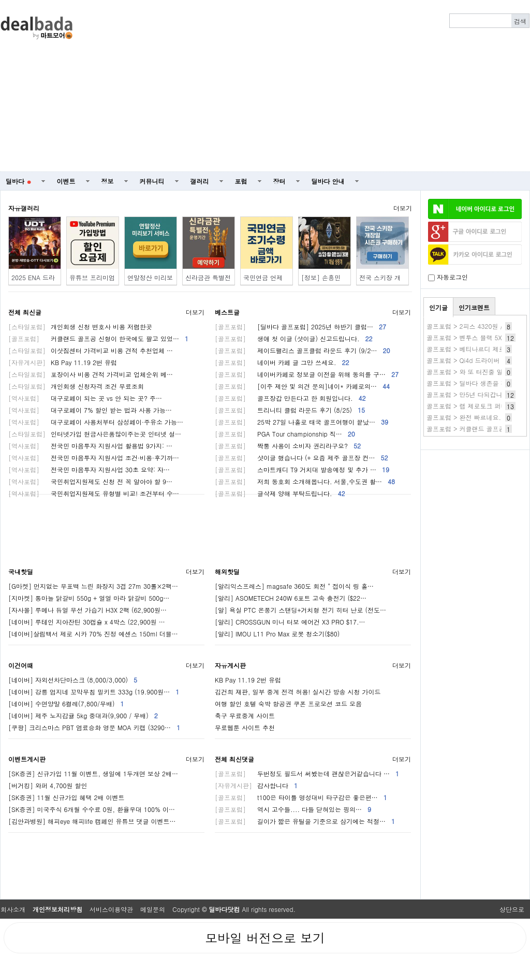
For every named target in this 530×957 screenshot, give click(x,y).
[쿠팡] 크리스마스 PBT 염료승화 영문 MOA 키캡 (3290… (94, 727)
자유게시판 (230, 665)
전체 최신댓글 (234, 759)
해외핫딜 (227, 571)
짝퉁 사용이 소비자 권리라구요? (288, 445)
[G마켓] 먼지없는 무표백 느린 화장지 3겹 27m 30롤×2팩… (93, 586)
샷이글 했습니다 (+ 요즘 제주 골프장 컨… (301, 457)
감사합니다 (256, 785)
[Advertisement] (311, 85)
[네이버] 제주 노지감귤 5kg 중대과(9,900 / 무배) (83, 715)
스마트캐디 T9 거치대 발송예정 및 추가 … (302, 469)
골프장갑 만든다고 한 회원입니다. (290, 398)
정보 (107, 181)
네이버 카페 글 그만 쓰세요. (282, 362)
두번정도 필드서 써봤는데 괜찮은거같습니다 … (307, 773)
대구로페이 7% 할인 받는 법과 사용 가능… (90, 409)
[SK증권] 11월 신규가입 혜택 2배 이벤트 (66, 797)
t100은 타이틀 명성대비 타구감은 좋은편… (301, 797)
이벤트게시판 (27, 759)
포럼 (241, 181)
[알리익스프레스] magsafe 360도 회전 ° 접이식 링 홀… (294, 586)
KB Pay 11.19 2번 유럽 (62, 362)
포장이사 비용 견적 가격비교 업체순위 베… (90, 374)
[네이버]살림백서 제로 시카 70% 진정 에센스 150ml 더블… (93, 633)
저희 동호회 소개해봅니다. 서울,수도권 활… (305, 481)
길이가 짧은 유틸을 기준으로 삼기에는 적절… (305, 821)
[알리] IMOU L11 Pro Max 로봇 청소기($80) (277, 633)
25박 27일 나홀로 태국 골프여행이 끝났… (301, 421)
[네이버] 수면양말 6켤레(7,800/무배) (66, 703)
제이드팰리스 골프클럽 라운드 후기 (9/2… (302, 350)
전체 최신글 (24, 312)
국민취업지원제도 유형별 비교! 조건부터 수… (93, 493)
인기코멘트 (474, 307)
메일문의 (152, 909)
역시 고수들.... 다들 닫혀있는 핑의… (293, 809)
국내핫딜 (20, 571)
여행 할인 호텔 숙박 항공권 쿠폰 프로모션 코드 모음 (288, 703)
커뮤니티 (152, 181)
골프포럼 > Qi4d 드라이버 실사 (470, 360)
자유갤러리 (23, 208)
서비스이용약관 (111, 909)
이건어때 (20, 665)
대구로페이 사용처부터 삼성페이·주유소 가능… (95, 421)
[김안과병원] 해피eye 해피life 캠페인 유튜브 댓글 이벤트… (92, 821)
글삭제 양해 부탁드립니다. (280, 493)
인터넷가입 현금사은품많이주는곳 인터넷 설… (94, 433)
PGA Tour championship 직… (285, 433)
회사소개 (13, 909)
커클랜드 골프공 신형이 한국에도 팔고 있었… (98, 338)
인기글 (438, 307)
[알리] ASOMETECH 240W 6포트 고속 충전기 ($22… (290, 597)
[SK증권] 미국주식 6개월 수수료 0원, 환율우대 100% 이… (91, 809)
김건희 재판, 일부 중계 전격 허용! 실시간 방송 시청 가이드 (298, 691)
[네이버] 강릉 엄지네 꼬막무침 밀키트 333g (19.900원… (93, 691)
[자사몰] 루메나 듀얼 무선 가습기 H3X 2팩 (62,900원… (87, 609)
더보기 (402, 208)
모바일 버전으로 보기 (265, 938)
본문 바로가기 (0, 0)
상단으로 (511, 909)
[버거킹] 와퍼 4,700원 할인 (47, 785)
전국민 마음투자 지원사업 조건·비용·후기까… (93, 457)
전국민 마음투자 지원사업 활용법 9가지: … (90, 445)
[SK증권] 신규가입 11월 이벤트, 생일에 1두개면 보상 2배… (93, 773)
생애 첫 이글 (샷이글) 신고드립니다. (294, 338)
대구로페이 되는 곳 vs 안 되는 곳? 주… (85, 398)
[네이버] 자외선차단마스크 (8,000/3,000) (72, 679)
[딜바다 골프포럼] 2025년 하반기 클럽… (300, 326)
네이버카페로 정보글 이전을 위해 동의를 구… (307, 374)
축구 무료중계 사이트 (245, 715)
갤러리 (199, 181)
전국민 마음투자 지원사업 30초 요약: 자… (89, 469)
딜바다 (18, 181)
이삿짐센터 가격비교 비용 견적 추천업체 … (90, 350)
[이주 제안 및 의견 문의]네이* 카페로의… (302, 386)
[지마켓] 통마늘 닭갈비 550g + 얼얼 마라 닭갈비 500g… (88, 597)
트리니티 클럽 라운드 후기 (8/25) (290, 409)
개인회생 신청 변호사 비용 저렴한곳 (80, 326)
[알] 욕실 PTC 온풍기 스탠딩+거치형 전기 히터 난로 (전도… (300, 609)
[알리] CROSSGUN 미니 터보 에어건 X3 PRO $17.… (290, 621)
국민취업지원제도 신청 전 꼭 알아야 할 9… (90, 481)
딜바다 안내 (328, 181)
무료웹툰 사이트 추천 (245, 727)
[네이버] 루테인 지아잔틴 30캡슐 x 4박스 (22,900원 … (86, 621)
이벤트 (66, 181)
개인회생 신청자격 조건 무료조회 (76, 386)
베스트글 (227, 312)
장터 (279, 181)
